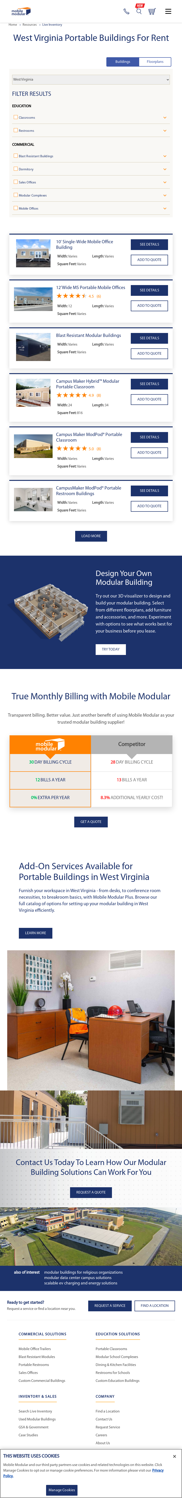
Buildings (122, 62)
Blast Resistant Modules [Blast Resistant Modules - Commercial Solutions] (37, 1359)
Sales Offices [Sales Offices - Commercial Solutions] (28, 1375)
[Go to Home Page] (21, 11)
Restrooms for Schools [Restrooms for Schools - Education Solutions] (113, 1375)
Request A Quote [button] (91, 1194)
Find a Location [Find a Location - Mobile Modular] (108, 1413)
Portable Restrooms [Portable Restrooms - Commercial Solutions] (34, 1367)
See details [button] (149, 247)
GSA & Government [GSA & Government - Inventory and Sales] (33, 1429)
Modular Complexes (35, 195)
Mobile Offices (30, 209)
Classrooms (29, 118)
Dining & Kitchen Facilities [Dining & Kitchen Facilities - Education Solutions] (116, 1367)
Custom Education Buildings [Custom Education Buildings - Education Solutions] (117, 1383)
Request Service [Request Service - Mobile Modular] (108, 1429)
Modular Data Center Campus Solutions (77, 1280)
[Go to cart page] (152, 11)
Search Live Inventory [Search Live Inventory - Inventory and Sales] (35, 1413)
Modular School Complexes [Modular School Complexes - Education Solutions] (117, 1359)
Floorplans (155, 62)
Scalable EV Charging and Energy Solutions (80, 1285)
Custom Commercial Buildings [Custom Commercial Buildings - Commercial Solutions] (42, 1383)
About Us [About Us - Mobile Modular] (103, 1445)
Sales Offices (29, 182)
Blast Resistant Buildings (38, 156)
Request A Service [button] (109, 1308)
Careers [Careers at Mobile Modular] (101, 1437)
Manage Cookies (62, 1490)
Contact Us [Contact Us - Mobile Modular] (104, 1421)
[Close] (174, 1456)
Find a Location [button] (155, 1308)
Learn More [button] (35, 935)
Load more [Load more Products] (91, 538)
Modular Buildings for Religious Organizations (83, 1274)
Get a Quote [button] (91, 824)
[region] (91, 1473)
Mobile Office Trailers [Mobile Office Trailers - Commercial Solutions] (35, 1351)
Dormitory (28, 169)
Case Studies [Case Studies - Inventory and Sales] (28, 1437)
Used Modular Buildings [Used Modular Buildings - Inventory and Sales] (37, 1421)
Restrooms (28, 131)
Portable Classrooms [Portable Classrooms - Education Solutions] (111, 1351)
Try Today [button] (111, 651)
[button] (33, 255)
